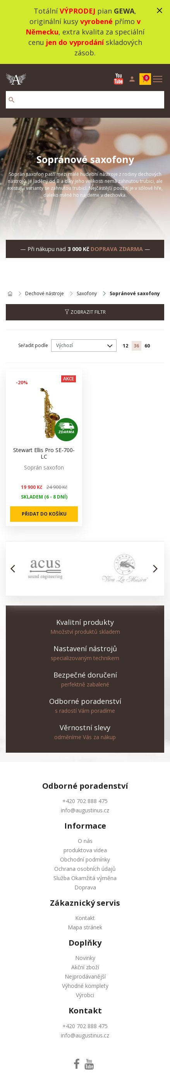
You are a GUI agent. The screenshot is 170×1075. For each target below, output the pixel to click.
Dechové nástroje (44, 293)
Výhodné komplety (85, 985)
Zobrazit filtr (85, 312)
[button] (15, 568)
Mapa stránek (85, 927)
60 (147, 345)
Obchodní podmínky (85, 859)
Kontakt (85, 918)
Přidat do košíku (44, 514)
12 (125, 345)
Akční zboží (85, 967)
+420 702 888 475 (85, 801)
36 (136, 345)
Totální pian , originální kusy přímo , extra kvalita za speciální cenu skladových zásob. (85, 31)
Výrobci (85, 995)
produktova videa (85, 850)
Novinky (85, 957)
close (159, 10)
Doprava (85, 887)
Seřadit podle (33, 345)
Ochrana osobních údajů (85, 868)
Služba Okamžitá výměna (85, 878)
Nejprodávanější (85, 976)
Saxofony (87, 293)
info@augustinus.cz (85, 810)
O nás (85, 841)
